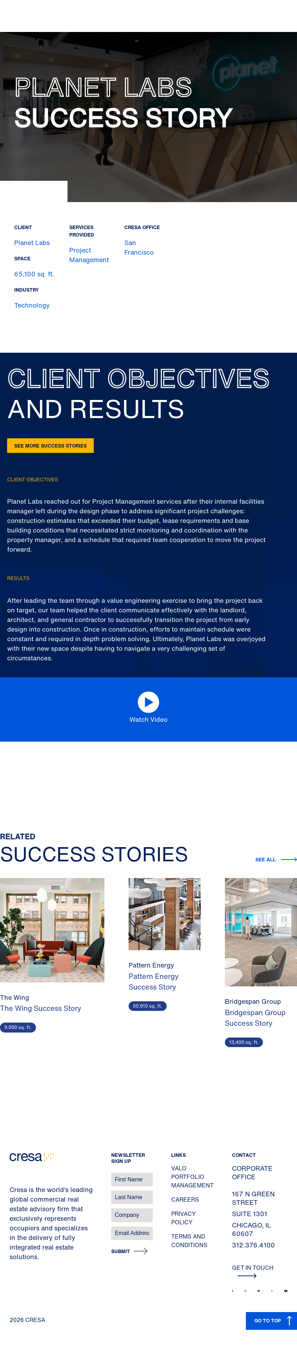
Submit (120, 1251)
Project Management (89, 254)
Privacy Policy (183, 1217)
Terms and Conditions (189, 1240)
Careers (185, 1199)
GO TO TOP (267, 1320)
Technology (32, 305)
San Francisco (139, 247)
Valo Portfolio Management (192, 1177)
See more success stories (50, 445)
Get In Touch (253, 1270)
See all (265, 859)
